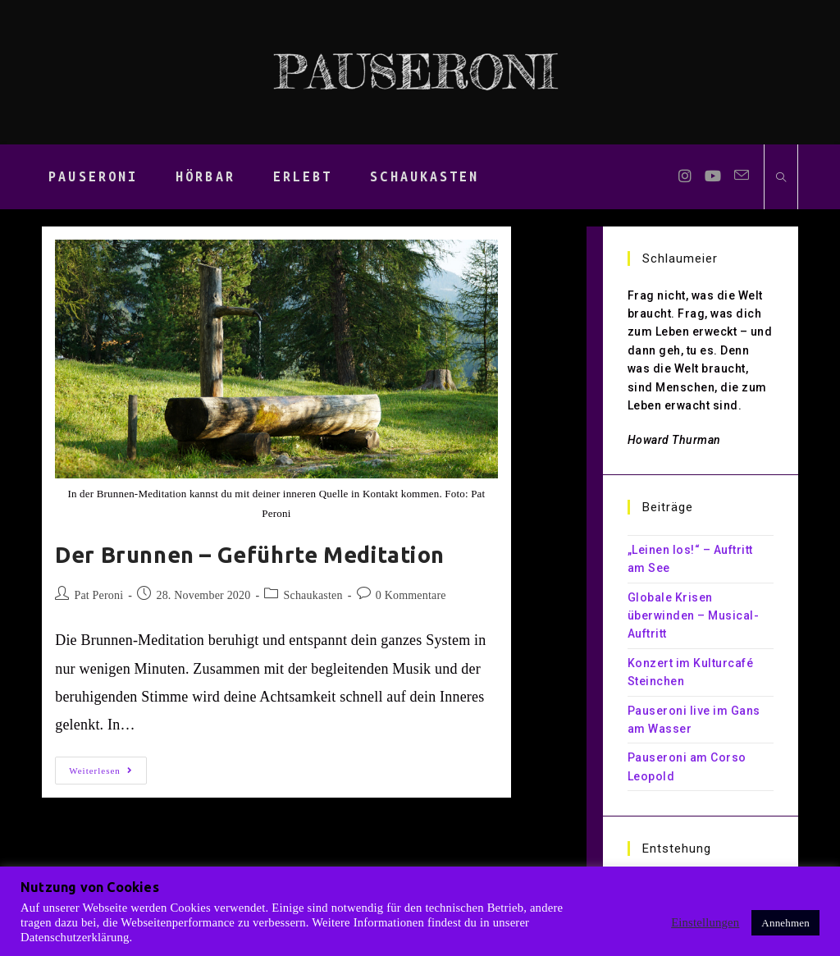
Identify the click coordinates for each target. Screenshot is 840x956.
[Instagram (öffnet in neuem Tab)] (685, 176)
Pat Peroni (98, 595)
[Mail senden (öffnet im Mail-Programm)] (742, 175)
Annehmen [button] (785, 923)
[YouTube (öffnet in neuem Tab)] (713, 176)
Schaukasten (313, 595)
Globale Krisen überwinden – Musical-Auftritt (694, 616)
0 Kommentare (411, 595)
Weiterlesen (108, 774)
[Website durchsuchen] (780, 178)
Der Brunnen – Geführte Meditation (250, 554)
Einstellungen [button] (705, 922)
